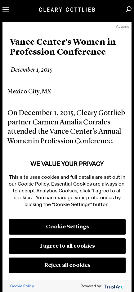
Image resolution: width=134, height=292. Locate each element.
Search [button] (129, 9)
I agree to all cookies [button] (67, 246)
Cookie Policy (22, 286)
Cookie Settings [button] (67, 227)
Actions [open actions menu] (122, 26)
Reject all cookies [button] (67, 265)
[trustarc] (113, 286)
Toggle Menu (5, 9)
